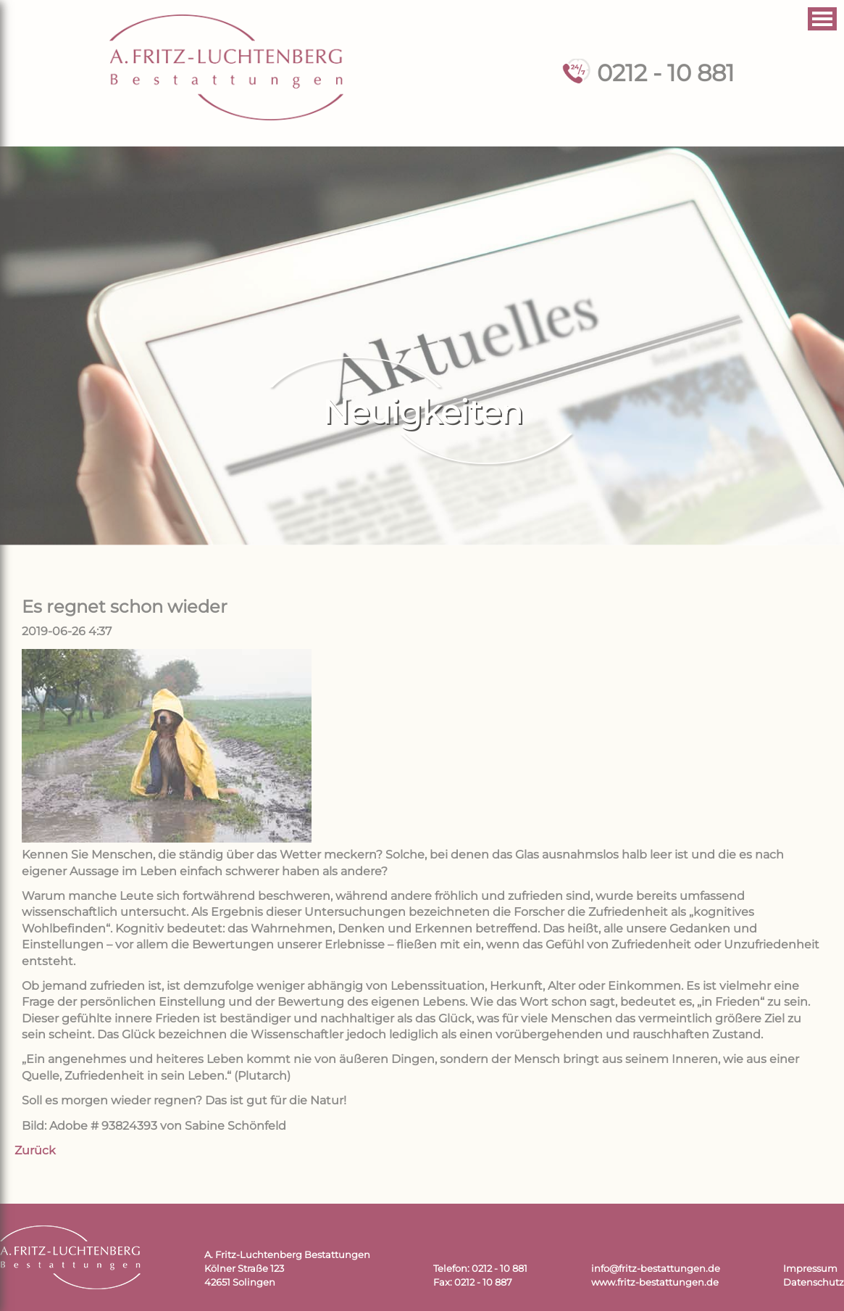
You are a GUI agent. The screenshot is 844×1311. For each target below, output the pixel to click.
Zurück (35, 1150)
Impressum (810, 1268)
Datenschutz (813, 1282)
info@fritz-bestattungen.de (655, 1268)
